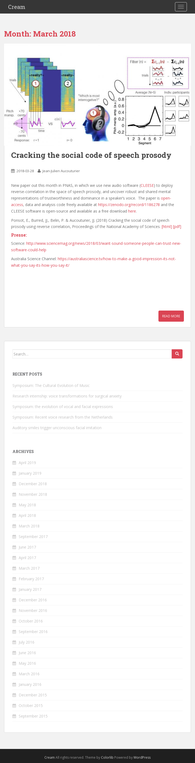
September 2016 (33, 631)
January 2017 (30, 589)
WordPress (142, 757)
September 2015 (33, 716)
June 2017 (27, 547)
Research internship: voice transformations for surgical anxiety (67, 396)
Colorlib (107, 757)
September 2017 (33, 536)
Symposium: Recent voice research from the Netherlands (62, 417)
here (132, 211)
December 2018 (33, 483)
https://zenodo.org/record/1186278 (129, 204)
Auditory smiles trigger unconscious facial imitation (57, 427)
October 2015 (31, 705)
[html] (167, 226)
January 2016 (30, 684)
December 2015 (33, 694)
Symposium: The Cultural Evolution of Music (51, 385)
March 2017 (29, 568)
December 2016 (33, 599)
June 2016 (27, 652)
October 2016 (31, 621)
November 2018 (33, 494)
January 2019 (30, 473)
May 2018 (27, 504)
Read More (171, 316)
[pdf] (177, 226)
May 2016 (27, 663)
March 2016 (29, 673)
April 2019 (27, 462)
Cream (16, 6)
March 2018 (29, 526)
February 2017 (31, 578)
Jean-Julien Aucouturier (61, 170)
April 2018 (27, 515)
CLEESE (147, 185)
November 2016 (33, 610)
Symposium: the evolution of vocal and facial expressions (62, 406)
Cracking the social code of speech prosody (91, 155)
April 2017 (27, 557)
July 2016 (26, 642)
